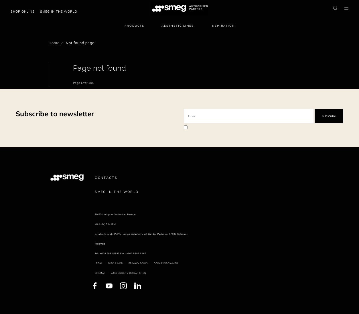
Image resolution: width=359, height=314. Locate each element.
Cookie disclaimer (166, 263)
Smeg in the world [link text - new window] (58, 11)
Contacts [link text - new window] (106, 178)
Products (135, 26)
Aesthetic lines (177, 26)
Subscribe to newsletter (55, 113)
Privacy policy (138, 263)
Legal (98, 263)
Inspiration (222, 26)
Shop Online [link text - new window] (22, 11)
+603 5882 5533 (109, 253)
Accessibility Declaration (128, 273)
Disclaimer (115, 263)
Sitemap (100, 273)
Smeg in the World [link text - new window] (117, 192)
